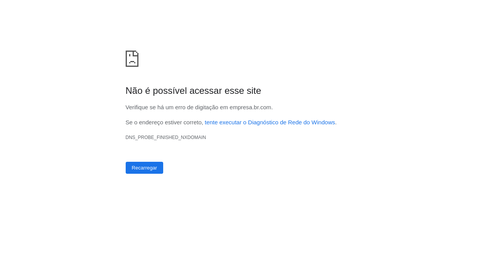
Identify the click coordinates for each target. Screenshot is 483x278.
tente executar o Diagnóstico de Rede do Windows (270, 122)
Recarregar (144, 168)
